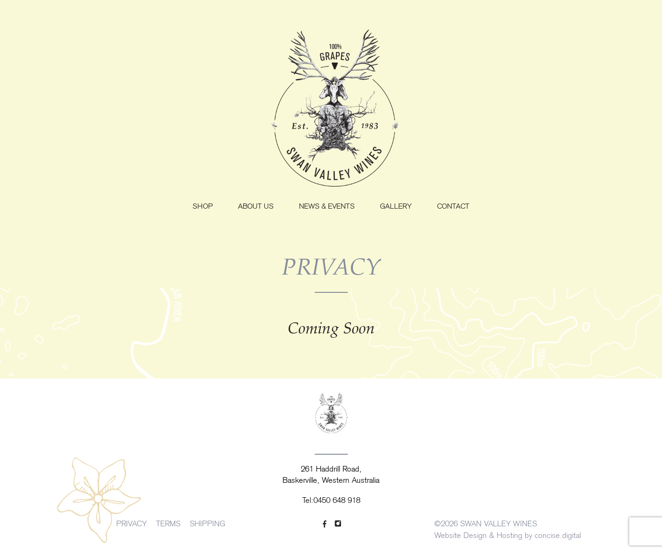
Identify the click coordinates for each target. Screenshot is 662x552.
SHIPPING (207, 524)
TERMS (168, 524)
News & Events (327, 207)
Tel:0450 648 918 (331, 501)
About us (256, 207)
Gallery (396, 207)
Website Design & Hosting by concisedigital (507, 536)
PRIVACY (131, 524)
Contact (453, 207)
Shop (203, 207)
